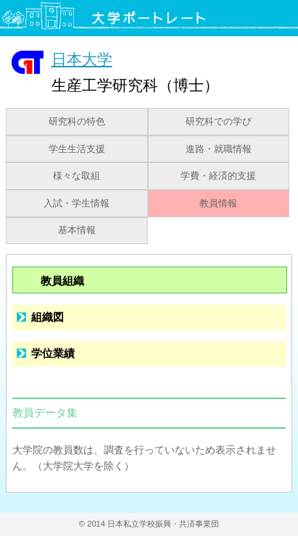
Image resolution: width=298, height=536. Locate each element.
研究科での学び (219, 122)
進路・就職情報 (219, 149)
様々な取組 (76, 176)
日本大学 (81, 59)
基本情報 (77, 230)
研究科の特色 (77, 122)
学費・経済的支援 (218, 176)
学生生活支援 (77, 149)
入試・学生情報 (76, 203)
